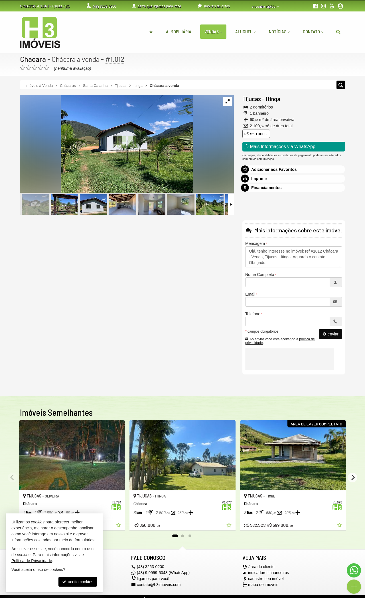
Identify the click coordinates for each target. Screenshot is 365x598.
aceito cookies (77, 581)
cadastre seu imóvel (266, 578)
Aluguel (245, 31)
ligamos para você (153, 578)
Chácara (33, 59)
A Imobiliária (178, 31)
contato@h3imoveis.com (159, 584)
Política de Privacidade (31, 560)
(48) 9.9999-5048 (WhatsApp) (163, 572)
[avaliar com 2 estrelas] (28, 68)
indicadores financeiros (268, 572)
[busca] (338, 31)
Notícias (279, 31)
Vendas (213, 31)
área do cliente (261, 566)
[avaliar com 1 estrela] (22, 68)
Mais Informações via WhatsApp (280, 146)
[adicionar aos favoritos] (119, 526)
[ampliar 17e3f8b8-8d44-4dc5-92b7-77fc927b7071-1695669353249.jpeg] (106, 144)
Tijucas (251, 98)
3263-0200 (104, 7)
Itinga (273, 98)
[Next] (352, 477)
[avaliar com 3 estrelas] (34, 68)
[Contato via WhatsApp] (354, 570)
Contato (313, 31)
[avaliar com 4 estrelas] (40, 68)
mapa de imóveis (263, 584)
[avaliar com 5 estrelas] (46, 68)
